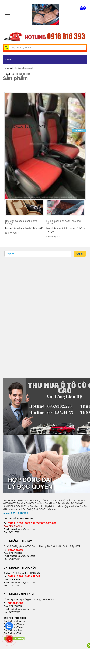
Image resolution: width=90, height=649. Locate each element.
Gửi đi (79, 253)
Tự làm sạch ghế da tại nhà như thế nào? (63, 222)
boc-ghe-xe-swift (25, 68)
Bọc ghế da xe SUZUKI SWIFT (24, 126)
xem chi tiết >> (12, 233)
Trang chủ (8, 68)
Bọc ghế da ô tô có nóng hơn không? (21, 222)
